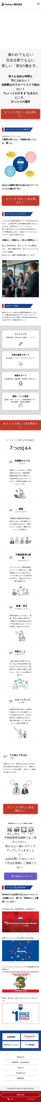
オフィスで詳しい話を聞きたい (20, 114)
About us (20, 1057)
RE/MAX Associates (20, 1062)
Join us (20, 1068)
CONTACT (30, 1099)
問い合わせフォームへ (20, 876)
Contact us (20, 1073)
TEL (11, 1099)
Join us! (20, 1095)
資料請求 (20, 1078)
